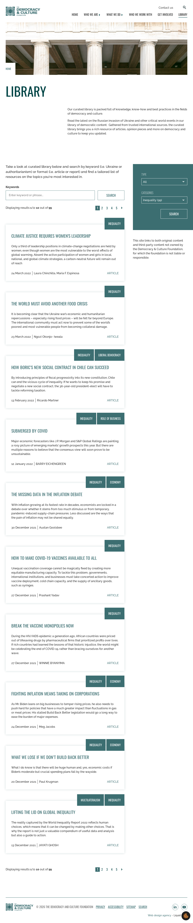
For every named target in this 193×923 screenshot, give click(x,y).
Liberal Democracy (109, 355)
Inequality (114, 224)
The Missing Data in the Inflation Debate (46, 494)
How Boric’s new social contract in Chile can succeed (60, 367)
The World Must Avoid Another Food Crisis (49, 303)
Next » (122, 210)
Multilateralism (90, 800)
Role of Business (111, 418)
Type (143, 174)
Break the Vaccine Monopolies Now (42, 625)
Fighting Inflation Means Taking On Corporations (55, 693)
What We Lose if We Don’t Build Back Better (50, 757)
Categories (147, 193)
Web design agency (160, 915)
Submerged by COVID (29, 430)
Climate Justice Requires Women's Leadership (51, 236)
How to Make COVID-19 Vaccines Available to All (54, 558)
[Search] (184, 8)
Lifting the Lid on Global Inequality (43, 812)
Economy (115, 482)
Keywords (12, 187)
